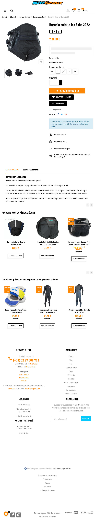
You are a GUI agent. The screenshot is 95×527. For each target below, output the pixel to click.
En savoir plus (23, 433)
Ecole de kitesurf (71, 393)
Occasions (71, 386)
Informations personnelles (47, 475)
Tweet (62, 114)
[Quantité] (54, 82)
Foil (71, 364)
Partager (58, 114)
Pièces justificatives (47, 490)
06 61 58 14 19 (30, 366)
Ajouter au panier (67, 90)
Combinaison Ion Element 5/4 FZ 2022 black (47, 311)
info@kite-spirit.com (32, 388)
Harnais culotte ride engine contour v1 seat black (47, 243)
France (23, 380)
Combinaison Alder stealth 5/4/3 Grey (79, 311)
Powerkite (71, 375)
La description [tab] (12, 169)
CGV (48, 513)
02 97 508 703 (30, 360)
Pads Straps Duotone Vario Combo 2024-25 (16, 311)
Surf (71, 371)
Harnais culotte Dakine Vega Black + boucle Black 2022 (79, 243)
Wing (71, 360)
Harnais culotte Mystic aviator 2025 (16, 243)
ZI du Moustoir (24, 374)
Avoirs (47, 483)
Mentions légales (40, 513)
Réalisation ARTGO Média (47, 516)
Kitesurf (71, 356)
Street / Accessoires (71, 382)
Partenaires (55, 513)
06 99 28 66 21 (32, 363)
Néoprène (71, 378)
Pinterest (66, 114)
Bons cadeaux (71, 390)
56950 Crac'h (23, 377)
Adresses (47, 486)
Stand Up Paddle (71, 367)
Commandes (47, 479)
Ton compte (47, 471)
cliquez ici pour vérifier (64, 469)
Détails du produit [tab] (31, 169)
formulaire (12, 388)
